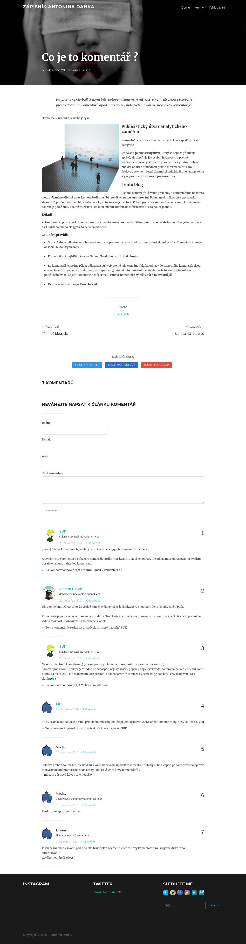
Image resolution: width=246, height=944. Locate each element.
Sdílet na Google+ (156, 364)
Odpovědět (93, 543)
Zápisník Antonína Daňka (58, 6)
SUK (62, 531)
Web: (45, 456)
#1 (97, 627)
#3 (98, 728)
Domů (185, 7)
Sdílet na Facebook (121, 364)
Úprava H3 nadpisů (189, 334)
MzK (59, 704)
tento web (123, 314)
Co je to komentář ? (90, 57)
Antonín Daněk (70, 589)
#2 (120, 570)
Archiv (199, 7)
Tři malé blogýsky (55, 334)
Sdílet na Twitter (87, 364)
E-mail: (46, 439)
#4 (106, 685)
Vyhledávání (217, 7)
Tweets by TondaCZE (107, 892)
